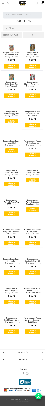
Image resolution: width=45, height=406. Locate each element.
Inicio (7, 14)
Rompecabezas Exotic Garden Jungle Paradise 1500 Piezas (32, 290)
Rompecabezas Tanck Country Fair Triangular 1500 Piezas (11, 261)
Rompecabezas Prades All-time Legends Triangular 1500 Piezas (32, 143)
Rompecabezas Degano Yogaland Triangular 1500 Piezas (12, 290)
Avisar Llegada (11, 121)
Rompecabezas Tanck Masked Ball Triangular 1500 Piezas (11, 143)
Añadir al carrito (12, 66)
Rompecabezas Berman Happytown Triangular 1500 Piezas (12, 114)
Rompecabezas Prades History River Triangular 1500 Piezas (32, 231)
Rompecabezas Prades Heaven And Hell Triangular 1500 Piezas (11, 54)
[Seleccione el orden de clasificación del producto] (11, 35)
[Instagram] (27, 373)
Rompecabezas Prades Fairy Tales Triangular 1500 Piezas (11, 231)
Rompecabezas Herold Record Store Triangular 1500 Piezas (11, 320)
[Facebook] (23, 373)
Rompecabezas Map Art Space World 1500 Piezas (32, 114)
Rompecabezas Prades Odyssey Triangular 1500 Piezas (32, 320)
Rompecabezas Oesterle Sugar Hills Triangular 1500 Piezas (32, 172)
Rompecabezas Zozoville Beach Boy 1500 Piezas (11, 202)
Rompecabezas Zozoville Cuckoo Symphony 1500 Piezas (32, 202)
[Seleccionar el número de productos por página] (33, 35)
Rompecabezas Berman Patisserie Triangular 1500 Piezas (12, 172)
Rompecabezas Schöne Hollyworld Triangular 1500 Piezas (32, 261)
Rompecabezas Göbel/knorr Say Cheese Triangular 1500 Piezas (11, 84)
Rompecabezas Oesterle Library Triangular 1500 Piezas (32, 54)
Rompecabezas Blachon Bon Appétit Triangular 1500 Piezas (32, 84)
